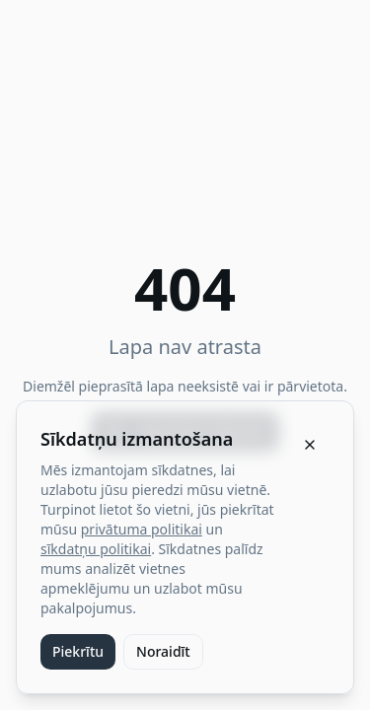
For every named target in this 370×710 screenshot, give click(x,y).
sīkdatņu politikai (95, 548)
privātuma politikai (141, 529)
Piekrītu (78, 651)
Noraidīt (163, 651)
